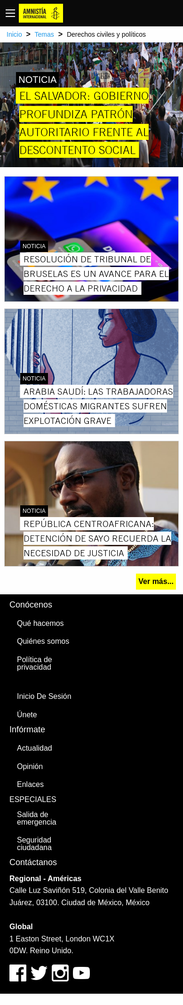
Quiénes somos (43, 641)
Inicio (14, 34)
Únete (27, 715)
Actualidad (34, 748)
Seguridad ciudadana (34, 843)
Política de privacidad (34, 663)
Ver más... (156, 581)
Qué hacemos (40, 623)
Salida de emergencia (36, 818)
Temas (44, 34)
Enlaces (30, 784)
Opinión (30, 766)
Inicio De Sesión (44, 696)
